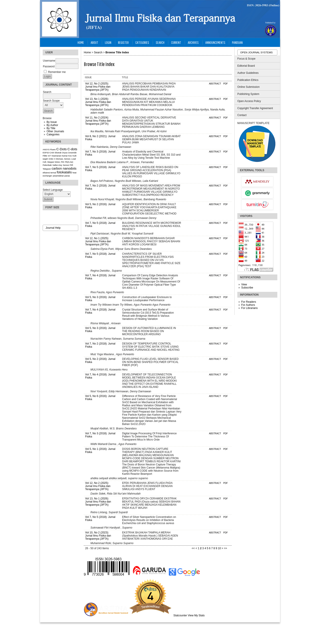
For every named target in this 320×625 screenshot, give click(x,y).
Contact (241, 115)
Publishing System (248, 94)
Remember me (57, 72)
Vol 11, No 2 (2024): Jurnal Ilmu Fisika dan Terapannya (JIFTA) (98, 120)
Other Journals (55, 131)
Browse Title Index (117, 52)
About (94, 42)
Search (160, 42)
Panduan (237, 42)
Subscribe (247, 287)
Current (176, 42)
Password (49, 66)
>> (225, 548)
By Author (52, 125)
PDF (225, 83)
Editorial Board (246, 65)
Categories (52, 134)
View (244, 284)
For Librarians (249, 308)
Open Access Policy (249, 101)
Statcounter (180, 615)
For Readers (248, 301)
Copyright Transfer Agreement (255, 108)
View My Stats (196, 615)
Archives (193, 42)
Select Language (53, 189)
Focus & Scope (246, 58)
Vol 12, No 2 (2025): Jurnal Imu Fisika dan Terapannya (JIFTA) (97, 86)
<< (193, 548)
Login (108, 42)
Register (123, 42)
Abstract (215, 83)
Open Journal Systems (256, 52)
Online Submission (248, 86)
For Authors (248, 304)
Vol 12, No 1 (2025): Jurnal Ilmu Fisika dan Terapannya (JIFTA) (98, 241)
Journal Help (53, 227)
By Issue (51, 122)
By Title (50, 128)
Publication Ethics (247, 80)
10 (219, 548)
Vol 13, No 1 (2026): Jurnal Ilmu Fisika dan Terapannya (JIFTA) (98, 102)
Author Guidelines (247, 72)
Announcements (215, 42)
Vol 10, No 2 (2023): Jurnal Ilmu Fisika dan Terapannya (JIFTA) (98, 535)
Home (81, 42)
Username (49, 60)
